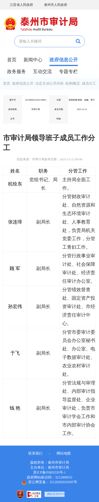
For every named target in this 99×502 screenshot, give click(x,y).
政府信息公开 (64, 59)
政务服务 (16, 71)
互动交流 (42, 71)
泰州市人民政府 (52, 5)
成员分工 (89, 83)
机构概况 (73, 83)
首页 (11, 59)
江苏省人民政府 (18, 5)
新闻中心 (33, 59)
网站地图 (64, 453)
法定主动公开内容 (49, 83)
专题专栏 (68, 71)
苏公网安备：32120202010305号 (49, 482)
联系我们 (35, 453)
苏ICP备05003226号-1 (49, 472)
